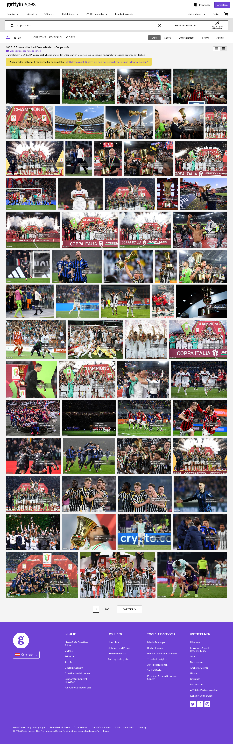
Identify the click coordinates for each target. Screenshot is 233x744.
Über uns (195, 642)
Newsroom (196, 662)
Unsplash (195, 678)
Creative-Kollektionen (77, 673)
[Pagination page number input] (96, 609)
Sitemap (142, 727)
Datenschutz (80, 727)
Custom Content (74, 667)
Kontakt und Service (201, 695)
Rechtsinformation (124, 727)
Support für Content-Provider (76, 680)
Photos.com (196, 684)
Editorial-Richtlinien (60, 727)
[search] (13, 25)
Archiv (220, 37)
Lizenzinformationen (101, 727)
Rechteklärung (155, 647)
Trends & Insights (157, 659)
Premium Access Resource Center (162, 677)
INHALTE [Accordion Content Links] (70, 634)
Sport (167, 37)
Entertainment (186, 37)
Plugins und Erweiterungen (162, 653)
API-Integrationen (157, 664)
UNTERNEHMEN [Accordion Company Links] (200, 634)
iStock (193, 673)
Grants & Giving (199, 667)
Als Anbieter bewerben (78, 687)
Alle (154, 37)
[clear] (161, 25)
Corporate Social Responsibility (199, 649)
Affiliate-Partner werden (204, 690)
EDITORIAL (56, 37)
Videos (69, 650)
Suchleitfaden (154, 670)
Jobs (192, 656)
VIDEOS (70, 37)
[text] (87, 25)
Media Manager (156, 642)
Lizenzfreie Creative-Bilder (76, 644)
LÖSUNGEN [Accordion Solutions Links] (115, 634)
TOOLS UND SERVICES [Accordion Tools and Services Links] (161, 634)
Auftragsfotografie (118, 659)
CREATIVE (40, 37)
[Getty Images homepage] (21, 4)
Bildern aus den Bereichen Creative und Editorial (111, 61)
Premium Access (117, 653)
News (205, 37)
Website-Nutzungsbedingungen (29, 727)
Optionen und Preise (119, 647)
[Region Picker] (26, 655)
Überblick (113, 642)
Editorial (69, 656)
